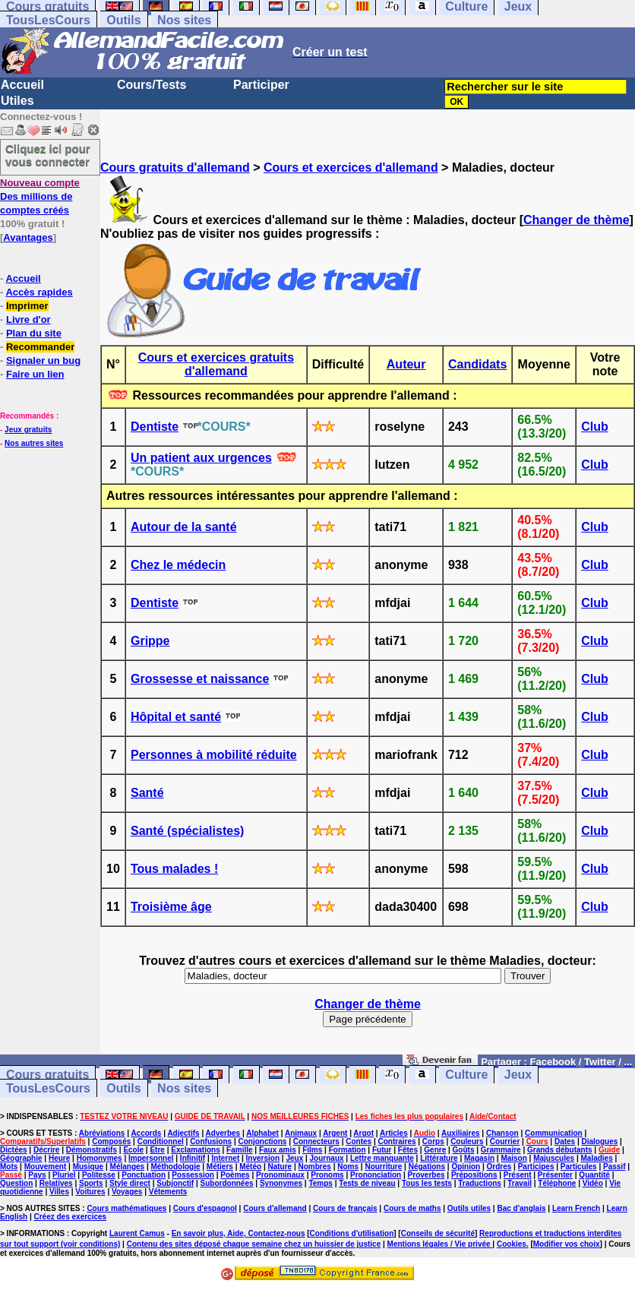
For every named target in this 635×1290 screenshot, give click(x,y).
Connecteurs (316, 1141)
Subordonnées (227, 1183)
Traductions (479, 1183)
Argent (335, 1133)
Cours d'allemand (275, 1208)
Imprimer (27, 305)
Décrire (46, 1150)
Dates (564, 1141)
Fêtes (408, 1150)
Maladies (596, 1158)
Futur (382, 1150)
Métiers (220, 1166)
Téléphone (557, 1183)
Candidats (477, 364)
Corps (433, 1141)
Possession (193, 1175)
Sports (91, 1183)
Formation (347, 1150)
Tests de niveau (367, 1183)
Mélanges (127, 1166)
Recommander (40, 347)
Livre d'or (28, 319)
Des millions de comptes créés (40, 196)
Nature (279, 1166)
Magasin (479, 1158)
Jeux (518, 1074)
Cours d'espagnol (205, 1208)
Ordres (499, 1166)
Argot (363, 1133)
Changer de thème (576, 219)
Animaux (301, 1133)
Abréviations (102, 1133)
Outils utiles (469, 1208)
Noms (348, 1166)
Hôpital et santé (176, 716)
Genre (435, 1150)
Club (594, 426)
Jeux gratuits (28, 429)
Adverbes (223, 1133)
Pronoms (327, 1175)
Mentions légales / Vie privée (440, 1244)
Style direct (129, 1183)
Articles (394, 1133)
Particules (579, 1166)
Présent (518, 1175)
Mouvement (45, 1166)
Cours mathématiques (126, 1208)
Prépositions (474, 1175)
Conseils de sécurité (438, 1233)
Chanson (502, 1133)
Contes (358, 1141)
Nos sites (184, 20)
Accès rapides (38, 292)
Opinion (465, 1166)
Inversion (263, 1158)
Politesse (98, 1175)
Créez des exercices (69, 1217)
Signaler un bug (43, 360)
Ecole (133, 1150)
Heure (59, 1158)
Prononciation (375, 1175)
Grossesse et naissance (200, 678)
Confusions (211, 1141)
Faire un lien (35, 374)
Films (312, 1150)
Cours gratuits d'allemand (175, 167)
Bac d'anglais (521, 1208)
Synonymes (281, 1183)
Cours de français (345, 1208)
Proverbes (426, 1175)
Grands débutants (559, 1150)
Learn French (576, 1208)
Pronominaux (280, 1175)
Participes (536, 1166)
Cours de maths (412, 1208)
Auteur (406, 364)
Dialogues (600, 1141)
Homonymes (99, 1158)
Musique (88, 1166)
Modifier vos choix (566, 1244)
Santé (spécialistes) (187, 830)
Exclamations (195, 1150)
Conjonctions (262, 1141)
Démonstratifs (91, 1150)
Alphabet (262, 1133)
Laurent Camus (137, 1233)
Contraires (396, 1141)
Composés (111, 1141)
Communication (554, 1133)
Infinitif (192, 1158)
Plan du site (34, 333)
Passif (614, 1166)
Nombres (315, 1166)
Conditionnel (160, 1141)
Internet (226, 1158)
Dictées (13, 1150)
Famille (239, 1150)
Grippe (150, 640)
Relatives (56, 1183)
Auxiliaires (460, 1133)
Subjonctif (175, 1183)
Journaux (327, 1158)
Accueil (22, 84)
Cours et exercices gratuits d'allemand (216, 364)
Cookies (511, 1244)
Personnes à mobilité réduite (214, 754)
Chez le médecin (178, 564)
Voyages (127, 1191)
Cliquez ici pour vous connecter (47, 155)
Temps (320, 1183)
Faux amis (277, 1150)
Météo (250, 1166)
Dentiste (154, 426)
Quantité (594, 1175)
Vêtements (168, 1191)
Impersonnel (150, 1158)
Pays (37, 1175)
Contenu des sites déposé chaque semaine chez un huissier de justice (254, 1244)
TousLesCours (48, 20)
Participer (261, 84)
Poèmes (234, 1175)
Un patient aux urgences (201, 457)
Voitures (90, 1191)
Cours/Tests (151, 84)
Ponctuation (144, 1175)
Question (16, 1183)
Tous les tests (427, 1183)
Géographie (21, 1158)
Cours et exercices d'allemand (351, 167)
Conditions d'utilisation (352, 1233)
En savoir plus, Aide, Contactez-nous (238, 1233)
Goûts (464, 1150)
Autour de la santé (184, 526)
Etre (157, 1150)
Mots (8, 1166)
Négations (427, 1166)
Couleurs (466, 1141)
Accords (146, 1133)
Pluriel (64, 1175)
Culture (466, 1074)
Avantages (27, 237)
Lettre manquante (382, 1158)
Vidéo (593, 1183)
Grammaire (501, 1150)
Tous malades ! (174, 868)
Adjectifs (183, 1133)
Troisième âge (171, 906)
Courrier (505, 1141)
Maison (513, 1158)
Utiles (17, 100)
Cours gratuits (47, 1074)
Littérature (438, 1158)
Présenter (555, 1175)
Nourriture (383, 1166)
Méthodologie (175, 1166)
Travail (519, 1183)
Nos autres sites (34, 443)
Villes (59, 1191)
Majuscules (553, 1158)
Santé (147, 792)
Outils (123, 20)
